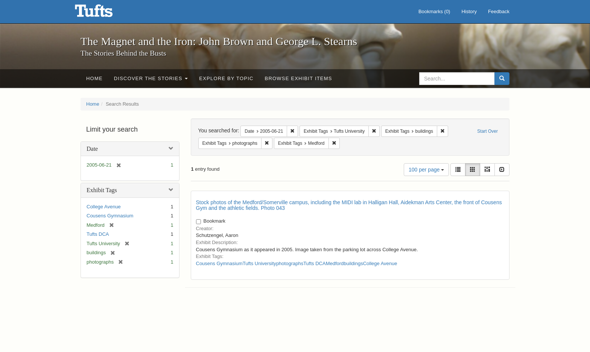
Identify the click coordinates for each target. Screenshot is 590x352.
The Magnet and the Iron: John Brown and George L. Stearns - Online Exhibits (103, 13)
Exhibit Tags (102, 190)
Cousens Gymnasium (110, 215)
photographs (289, 263)
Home (94, 78)
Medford (335, 263)
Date (92, 149)
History (468, 11)
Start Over (487, 131)
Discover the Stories (151, 78)
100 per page (426, 170)
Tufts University (259, 263)
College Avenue (104, 206)
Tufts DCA (98, 234)
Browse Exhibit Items (298, 78)
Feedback (498, 11)
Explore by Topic (226, 78)
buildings (353, 263)
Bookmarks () (434, 11)
